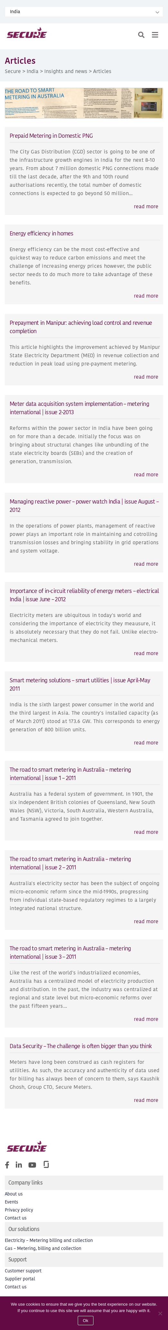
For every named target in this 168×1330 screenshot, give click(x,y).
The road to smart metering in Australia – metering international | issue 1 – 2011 (70, 773)
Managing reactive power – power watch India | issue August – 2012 (84, 505)
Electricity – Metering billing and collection (49, 1240)
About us (14, 1194)
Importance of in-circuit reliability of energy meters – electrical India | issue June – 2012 (84, 595)
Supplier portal (20, 1279)
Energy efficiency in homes (42, 233)
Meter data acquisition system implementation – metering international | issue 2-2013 (79, 407)
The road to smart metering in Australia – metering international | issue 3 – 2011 (70, 952)
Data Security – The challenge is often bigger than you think (81, 1046)
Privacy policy (19, 1210)
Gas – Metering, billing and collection (43, 1248)
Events (11, 1202)
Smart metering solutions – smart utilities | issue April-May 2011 (80, 684)
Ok (85, 1320)
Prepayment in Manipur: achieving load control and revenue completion (81, 326)
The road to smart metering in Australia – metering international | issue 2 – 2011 (70, 863)
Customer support (23, 1271)
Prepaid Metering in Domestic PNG (51, 135)
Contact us (16, 1218)
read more (146, 206)
